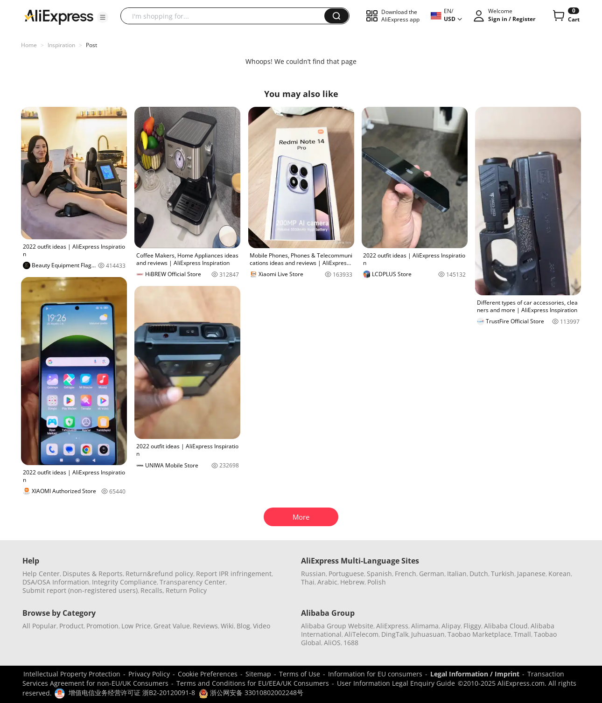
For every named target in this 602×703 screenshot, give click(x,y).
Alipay (451, 625)
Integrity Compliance (124, 582)
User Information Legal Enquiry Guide (396, 683)
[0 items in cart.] (565, 15)
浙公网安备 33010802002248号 (251, 692)
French (405, 573)
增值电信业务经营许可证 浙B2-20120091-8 (132, 692)
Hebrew (352, 582)
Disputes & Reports (93, 573)
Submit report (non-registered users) (80, 590)
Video (261, 625)
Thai (308, 582)
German (431, 573)
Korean (559, 573)
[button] (102, 17)
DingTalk (394, 634)
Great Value (172, 625)
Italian (457, 573)
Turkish (502, 573)
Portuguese (346, 573)
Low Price (136, 625)
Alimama (425, 625)
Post (91, 45)
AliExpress (392, 625)
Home (29, 45)
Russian (313, 573)
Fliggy (472, 625)
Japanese (531, 573)
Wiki (227, 625)
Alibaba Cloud (506, 625)
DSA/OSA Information (55, 582)
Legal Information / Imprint (474, 673)
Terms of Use (299, 673)
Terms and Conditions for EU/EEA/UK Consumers (252, 683)
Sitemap (258, 673)
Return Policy (186, 590)
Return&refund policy (159, 573)
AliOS (332, 642)
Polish (376, 582)
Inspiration (61, 45)
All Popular (39, 625)
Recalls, (152, 590)
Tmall (522, 634)
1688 (350, 642)
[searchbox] (225, 16)
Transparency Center (192, 582)
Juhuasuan (428, 634)
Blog (243, 625)
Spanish (379, 573)
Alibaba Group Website (337, 625)
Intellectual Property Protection (71, 673)
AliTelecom (361, 634)
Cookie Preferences (208, 673)
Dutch (478, 573)
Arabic (327, 582)
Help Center (41, 573)
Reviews (205, 625)
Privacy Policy (149, 673)
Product (71, 625)
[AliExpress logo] (58, 16)
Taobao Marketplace (479, 634)
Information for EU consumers (375, 673)
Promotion (102, 625)
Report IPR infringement (234, 573)
